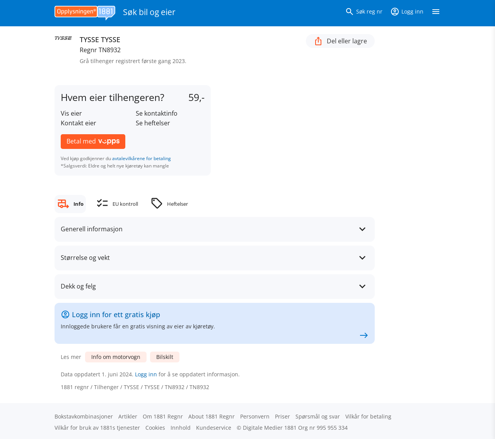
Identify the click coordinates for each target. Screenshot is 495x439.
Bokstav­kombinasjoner (84, 416)
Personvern (255, 416)
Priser (282, 416)
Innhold (181, 427)
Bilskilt (164, 356)
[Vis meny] (435, 13)
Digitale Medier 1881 (270, 427)
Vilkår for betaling (368, 416)
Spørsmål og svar (317, 416)
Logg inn (146, 374)
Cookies (155, 427)
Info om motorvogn (115, 356)
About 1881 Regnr (211, 416)
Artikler (127, 416)
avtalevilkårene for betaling (141, 158)
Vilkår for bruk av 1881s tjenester (97, 427)
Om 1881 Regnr (163, 416)
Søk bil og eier (149, 12)
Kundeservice (213, 427)
